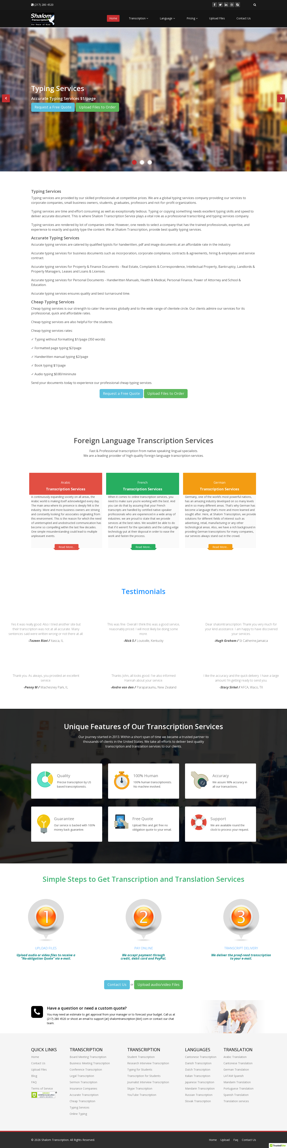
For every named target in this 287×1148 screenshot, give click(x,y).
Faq (235, 1140)
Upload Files (217, 18)
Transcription (138, 18)
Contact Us (244, 18)
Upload (225, 1140)
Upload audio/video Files (158, 981)
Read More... (67, 544)
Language (167, 18)
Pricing (192, 18)
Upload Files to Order (97, 107)
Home (113, 18)
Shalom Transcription (55, 1140)
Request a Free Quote (53, 107)
